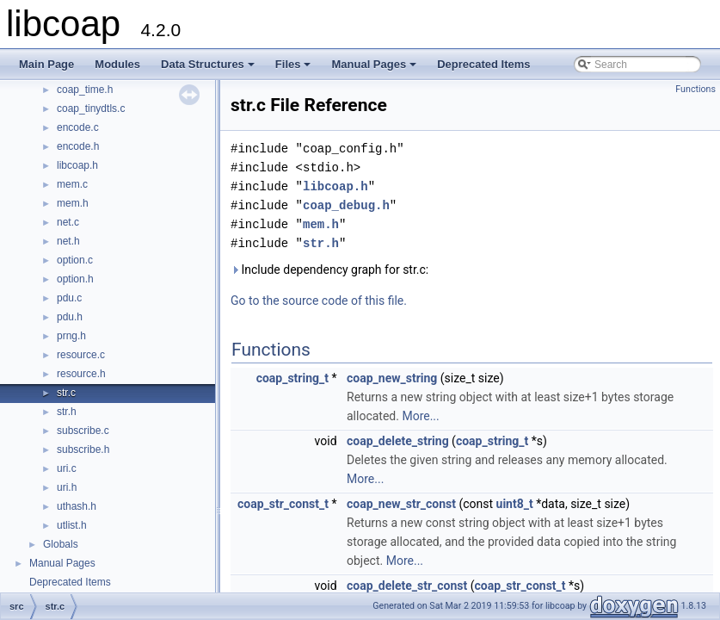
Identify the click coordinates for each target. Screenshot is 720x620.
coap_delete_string (398, 441)
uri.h (67, 487)
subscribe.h (83, 449)
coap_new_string (392, 378)
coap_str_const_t (283, 504)
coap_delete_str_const (407, 585)
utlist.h (72, 525)
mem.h (73, 203)
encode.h (78, 146)
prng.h (71, 336)
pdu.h (70, 317)
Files (294, 69)
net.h (68, 241)
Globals (60, 544)
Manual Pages (375, 69)
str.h (67, 412)
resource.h (81, 374)
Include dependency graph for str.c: (329, 269)
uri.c (67, 468)
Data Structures (209, 69)
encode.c (78, 127)
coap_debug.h (346, 205)
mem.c (72, 184)
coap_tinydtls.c (91, 108)
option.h (75, 279)
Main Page (46, 64)
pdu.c (69, 298)
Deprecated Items (483, 64)
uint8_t (514, 504)
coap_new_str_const (401, 504)
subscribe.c (83, 431)
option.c (75, 260)
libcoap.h (77, 165)
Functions (695, 89)
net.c (68, 222)
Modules (117, 64)
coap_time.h (85, 90)
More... (420, 416)
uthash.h (76, 506)
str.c (66, 393)
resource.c (81, 355)
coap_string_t (292, 378)
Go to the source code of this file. (319, 300)
